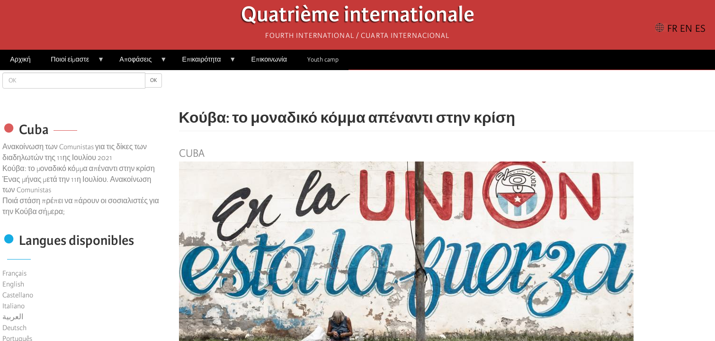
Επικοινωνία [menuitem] (269, 59)
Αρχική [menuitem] (20, 59)
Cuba (192, 153)
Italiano (13, 306)
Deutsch (14, 327)
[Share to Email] (460, 90)
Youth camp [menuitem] (323, 59)
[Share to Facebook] (420, 90)
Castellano (17, 295)
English (13, 284)
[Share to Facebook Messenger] (447, 90)
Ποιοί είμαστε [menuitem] (72, 63)
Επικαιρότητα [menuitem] (204, 63)
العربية (12, 317)
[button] (473, 90)
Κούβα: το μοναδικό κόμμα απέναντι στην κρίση (78, 168)
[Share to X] (433, 90)
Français (14, 273)
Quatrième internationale (357, 17)
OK (153, 80)
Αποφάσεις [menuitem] (138, 63)
